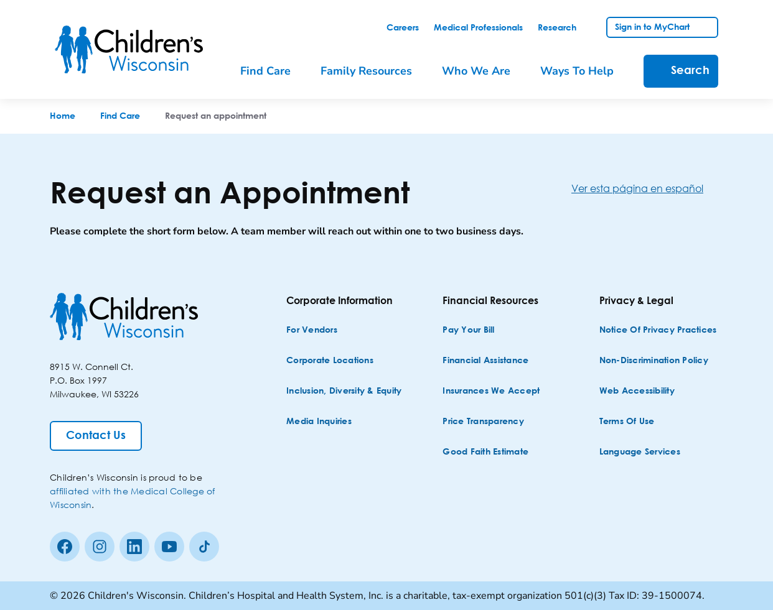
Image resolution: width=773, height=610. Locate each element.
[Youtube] (169, 546)
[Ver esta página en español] (647, 188)
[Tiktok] (204, 546)
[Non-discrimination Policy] (653, 360)
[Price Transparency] (483, 421)
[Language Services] (639, 452)
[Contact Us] (96, 436)
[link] (402, 28)
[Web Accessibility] (637, 391)
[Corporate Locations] (329, 360)
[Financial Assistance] (485, 360)
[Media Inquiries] (319, 421)
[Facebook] (65, 546)
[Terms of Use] (627, 421)
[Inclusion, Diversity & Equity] (343, 391)
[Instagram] (100, 546)
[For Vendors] (311, 330)
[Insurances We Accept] (491, 391)
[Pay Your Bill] (468, 330)
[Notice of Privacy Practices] (658, 330)
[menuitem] (274, 71)
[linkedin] (134, 546)
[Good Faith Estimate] (485, 452)
